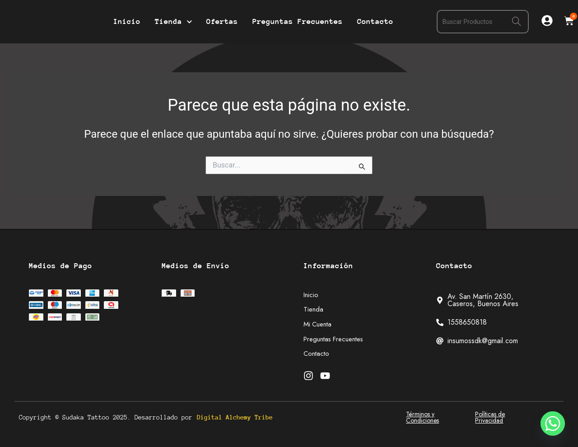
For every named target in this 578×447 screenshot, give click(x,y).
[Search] (516, 22)
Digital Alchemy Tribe (235, 417)
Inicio (126, 21)
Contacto (375, 21)
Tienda (173, 21)
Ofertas (222, 21)
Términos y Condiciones (422, 417)
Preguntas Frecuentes (297, 21)
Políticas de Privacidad (490, 417)
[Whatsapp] (553, 423)
